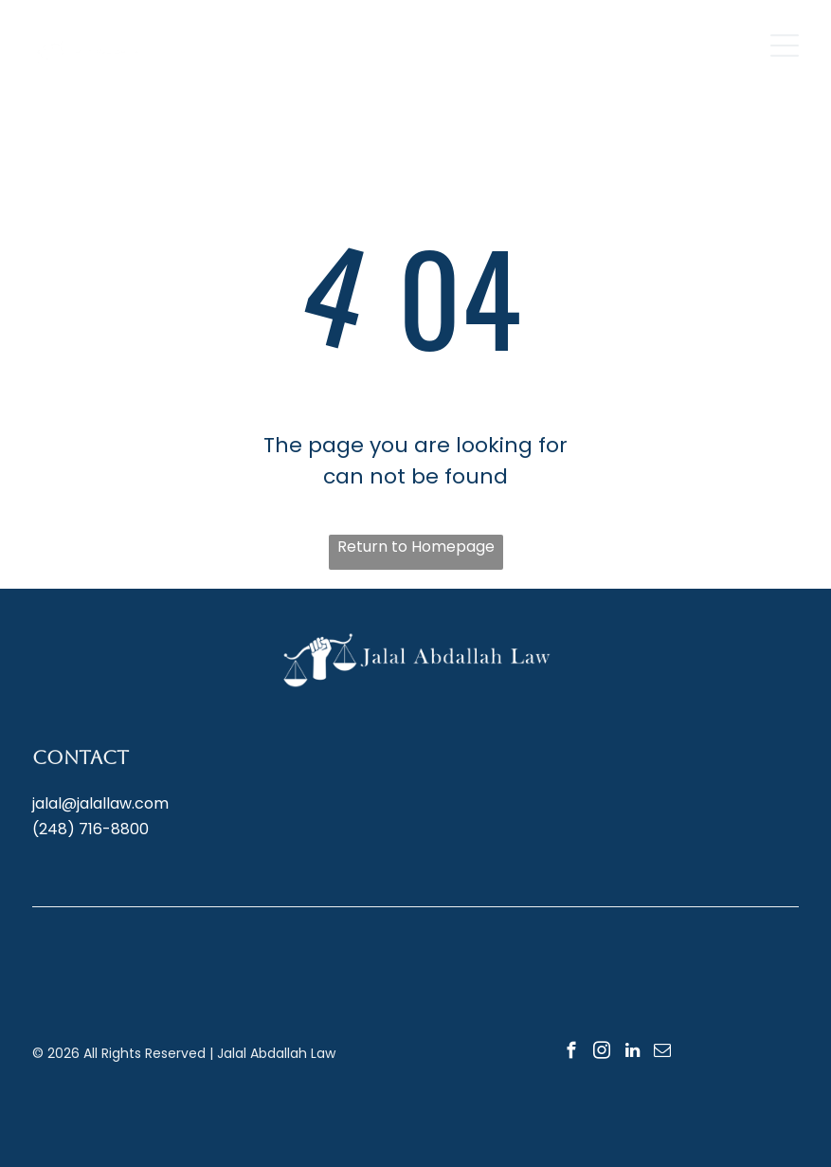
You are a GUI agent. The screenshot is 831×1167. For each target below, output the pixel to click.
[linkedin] (632, 1053)
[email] (663, 1053)
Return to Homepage (416, 546)
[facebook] (572, 1053)
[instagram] (602, 1053)
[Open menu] (784, 45)
